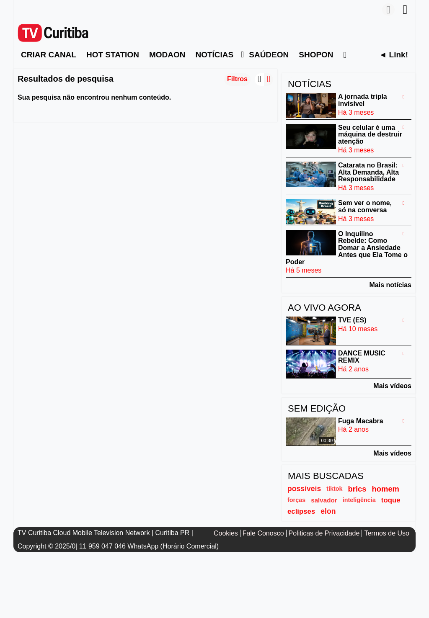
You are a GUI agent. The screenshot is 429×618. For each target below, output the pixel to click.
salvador (324, 500)
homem (385, 488)
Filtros (237, 78)
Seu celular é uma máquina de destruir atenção (370, 134)
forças (296, 500)
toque (391, 500)
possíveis (304, 488)
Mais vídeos (392, 385)
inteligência (359, 500)
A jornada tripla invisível (362, 100)
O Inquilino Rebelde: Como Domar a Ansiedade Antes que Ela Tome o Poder (347, 247)
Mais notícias (390, 284)
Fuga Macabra (360, 420)
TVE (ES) (352, 320)
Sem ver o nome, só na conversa (365, 206)
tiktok (334, 488)
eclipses (301, 511)
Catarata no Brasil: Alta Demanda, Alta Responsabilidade (368, 172)
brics (357, 488)
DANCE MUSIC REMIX (361, 357)
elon (328, 511)
